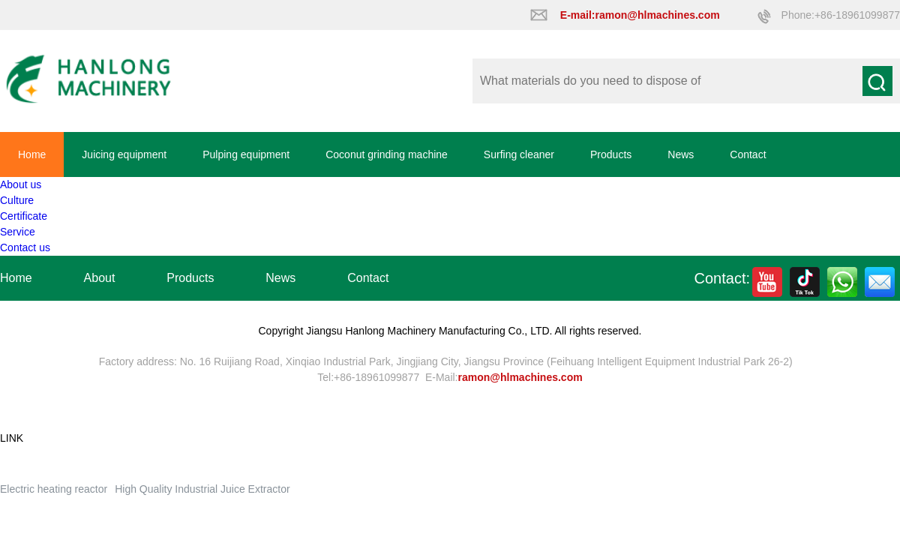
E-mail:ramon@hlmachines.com (640, 15)
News (681, 154)
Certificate (23, 216)
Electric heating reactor (53, 489)
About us (20, 184)
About (100, 278)
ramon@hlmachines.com (520, 377)
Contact (748, 154)
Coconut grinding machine (387, 154)
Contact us (25, 248)
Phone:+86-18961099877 (841, 15)
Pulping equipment (246, 154)
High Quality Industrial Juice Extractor (202, 489)
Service (17, 232)
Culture (17, 200)
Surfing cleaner (519, 154)
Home (32, 154)
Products (611, 154)
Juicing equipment (124, 154)
